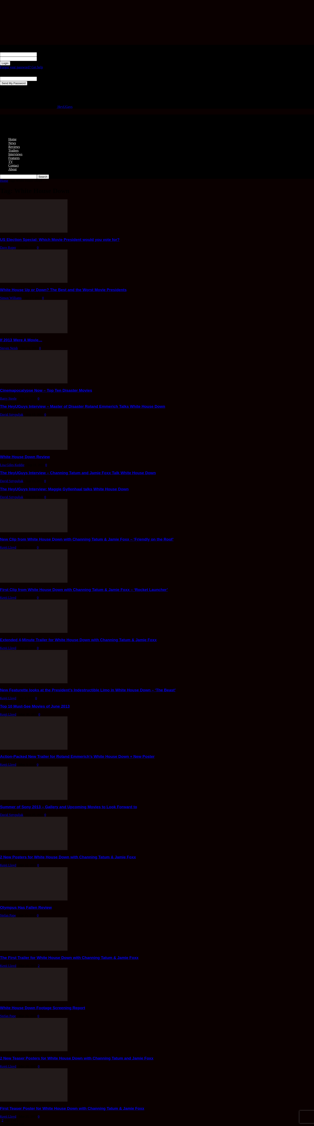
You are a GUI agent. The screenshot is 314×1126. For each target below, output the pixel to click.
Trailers (13, 150)
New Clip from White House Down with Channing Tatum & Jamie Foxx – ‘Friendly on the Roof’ (87, 539)
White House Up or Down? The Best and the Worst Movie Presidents (63, 290)
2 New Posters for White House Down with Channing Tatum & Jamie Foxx (68, 857)
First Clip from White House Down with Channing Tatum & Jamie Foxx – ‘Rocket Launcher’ (84, 589)
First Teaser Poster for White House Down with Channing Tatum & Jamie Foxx (72, 1108)
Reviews (14, 146)
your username (47, 54)
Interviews (15, 154)
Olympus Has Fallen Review (26, 907)
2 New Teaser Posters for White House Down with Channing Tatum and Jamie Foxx (76, 1058)
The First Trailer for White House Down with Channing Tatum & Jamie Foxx (69, 957)
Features (14, 158)
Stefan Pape (8, 915)
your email (44, 78)
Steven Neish (9, 348)
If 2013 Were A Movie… (21, 340)
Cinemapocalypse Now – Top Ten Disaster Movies (46, 390)
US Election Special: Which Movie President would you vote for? (60, 239)
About (12, 169)
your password (46, 58)
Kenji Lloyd (8, 547)
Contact (13, 165)
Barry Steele (8, 398)
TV (10, 161)
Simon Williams (11, 298)
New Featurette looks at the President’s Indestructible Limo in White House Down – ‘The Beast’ (88, 690)
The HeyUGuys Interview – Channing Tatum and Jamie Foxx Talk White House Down (78, 473)
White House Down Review (25, 457)
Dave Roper (8, 247)
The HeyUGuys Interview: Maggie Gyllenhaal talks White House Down (64, 489)
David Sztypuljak (11, 414)
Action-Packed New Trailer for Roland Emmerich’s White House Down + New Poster (77, 756)
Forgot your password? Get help (21, 67)
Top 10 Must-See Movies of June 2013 (35, 706)
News (12, 143)
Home (12, 139)
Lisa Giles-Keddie (12, 465)
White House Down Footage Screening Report (42, 1008)
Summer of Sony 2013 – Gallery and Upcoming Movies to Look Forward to (68, 807)
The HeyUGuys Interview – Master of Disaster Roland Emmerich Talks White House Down (82, 406)
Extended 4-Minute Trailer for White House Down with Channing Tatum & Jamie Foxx (78, 640)
